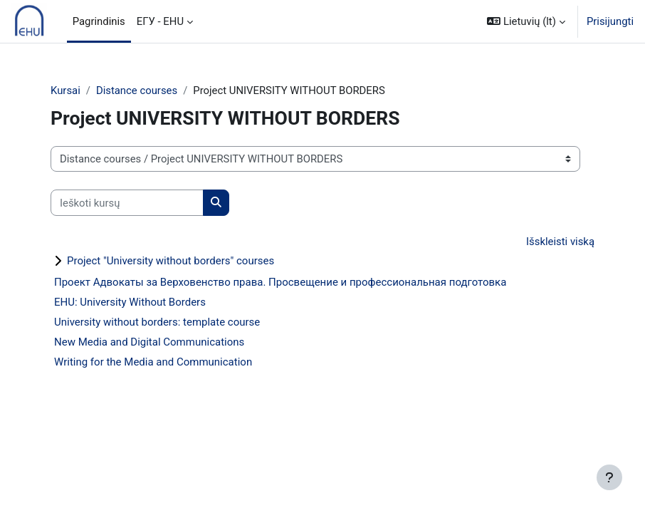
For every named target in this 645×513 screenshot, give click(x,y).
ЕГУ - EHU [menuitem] (160, 21)
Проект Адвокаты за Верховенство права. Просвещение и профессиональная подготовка (280, 282)
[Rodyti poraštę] (609, 477)
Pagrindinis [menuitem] (99, 21)
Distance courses (136, 90)
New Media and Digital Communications (149, 342)
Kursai (65, 90)
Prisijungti (610, 21)
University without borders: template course (157, 322)
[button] (526, 21)
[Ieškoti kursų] (127, 202)
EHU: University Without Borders (130, 302)
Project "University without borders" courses (170, 260)
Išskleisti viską (560, 241)
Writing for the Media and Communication (153, 362)
